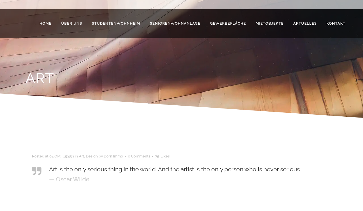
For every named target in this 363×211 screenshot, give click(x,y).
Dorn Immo (113, 156)
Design (92, 156)
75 (162, 156)
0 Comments (139, 156)
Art (81, 156)
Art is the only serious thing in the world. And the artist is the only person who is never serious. (175, 169)
